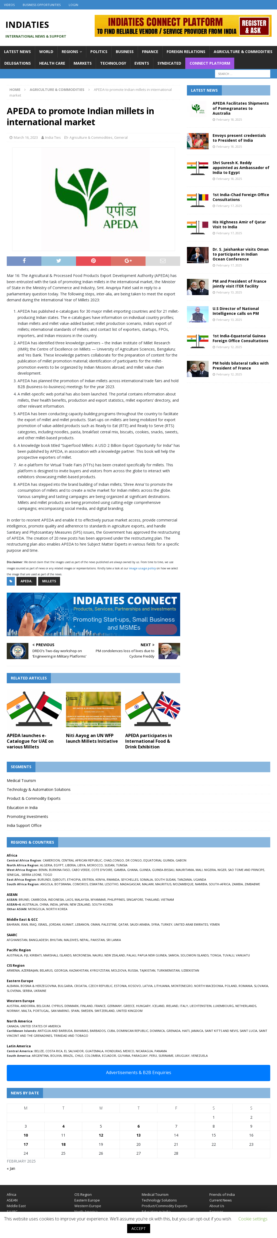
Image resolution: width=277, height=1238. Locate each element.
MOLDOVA (118, 970)
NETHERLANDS (245, 1006)
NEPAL (84, 940)
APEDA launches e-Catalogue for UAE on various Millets (30, 741)
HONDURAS (113, 1051)
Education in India (22, 807)
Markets (83, 63)
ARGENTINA (40, 1056)
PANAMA (160, 1051)
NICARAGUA (144, 1051)
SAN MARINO (60, 1011)
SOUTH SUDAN (165, 879)
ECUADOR (109, 1056)
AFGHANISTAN (17, 940)
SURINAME (166, 1056)
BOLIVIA (56, 1056)
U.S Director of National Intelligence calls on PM (236, 311)
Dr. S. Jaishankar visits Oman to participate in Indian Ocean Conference (241, 254)
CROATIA (80, 986)
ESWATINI (96, 884)
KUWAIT (68, 924)
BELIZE (39, 1051)
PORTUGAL (41, 1011)
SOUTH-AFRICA (219, 884)
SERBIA (27, 991)
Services (216, 1211)
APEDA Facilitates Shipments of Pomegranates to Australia (241, 108)
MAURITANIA (185, 870)
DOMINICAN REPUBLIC (132, 1031)
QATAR (123, 924)
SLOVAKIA (261, 986)
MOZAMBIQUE (183, 884)
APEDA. (26, 581)
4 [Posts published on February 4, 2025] (63, 1126)
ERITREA (88, 879)
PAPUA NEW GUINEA (152, 955)
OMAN (95, 924)
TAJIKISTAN (147, 970)
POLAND (231, 986)
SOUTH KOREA (102, 904)
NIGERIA (210, 870)
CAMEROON (51, 860)
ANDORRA (28, 1006)
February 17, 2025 (229, 206)
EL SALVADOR (74, 1051)
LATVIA (148, 986)
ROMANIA (245, 986)
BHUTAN (56, 940)
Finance (150, 51)
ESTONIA (120, 986)
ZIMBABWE (252, 884)
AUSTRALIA (30, 904)
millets (49, 581)
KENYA (100, 879)
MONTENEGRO (182, 986)
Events (141, 63)
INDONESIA (56, 899)
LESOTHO (111, 884)
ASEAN (12, 894)
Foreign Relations (186, 51)
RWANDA (113, 879)
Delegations (17, 63)
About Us (216, 1205)
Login (73, 5)
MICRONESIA (82, 955)
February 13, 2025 (229, 292)
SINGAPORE (134, 899)
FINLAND (86, 1006)
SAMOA (173, 955)
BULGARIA (65, 986)
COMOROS (80, 884)
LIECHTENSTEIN (201, 1006)
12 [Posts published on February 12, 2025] (101, 1135)
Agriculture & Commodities (243, 51)
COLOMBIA (92, 1056)
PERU (153, 1056)
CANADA (13, 1026)
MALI (199, 870)
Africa (11, 1194)
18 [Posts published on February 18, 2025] (63, 1144)
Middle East (16, 1205)
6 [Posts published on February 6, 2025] (138, 1126)
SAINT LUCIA (248, 1031)
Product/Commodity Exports (164, 1205)
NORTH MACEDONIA (208, 986)
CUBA (111, 1031)
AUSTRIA (13, 1006)
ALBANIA (13, 986)
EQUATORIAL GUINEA (158, 860)
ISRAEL (43, 924)
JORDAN (55, 924)
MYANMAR (98, 899)
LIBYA (81, 865)
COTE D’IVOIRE (101, 870)
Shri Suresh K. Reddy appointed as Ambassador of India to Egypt (241, 167)
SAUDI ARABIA (140, 924)
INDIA (54, 904)
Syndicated (169, 63)
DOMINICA (157, 1031)
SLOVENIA (14, 991)
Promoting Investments (27, 816)
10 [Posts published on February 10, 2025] (26, 1135)
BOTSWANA (62, 884)
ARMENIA (13, 970)
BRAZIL (68, 1056)
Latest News (17, 51)
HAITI (186, 1031)
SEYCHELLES (129, 879)
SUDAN (109, 865)
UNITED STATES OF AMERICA (40, 1026)
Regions (70, 51)
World (46, 51)
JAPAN (64, 904)
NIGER (221, 870)
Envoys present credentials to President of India (239, 138)
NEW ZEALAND (80, 904)
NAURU (98, 955)
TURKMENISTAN (168, 970)
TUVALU (228, 955)
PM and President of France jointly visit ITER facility (239, 284)
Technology (113, 63)
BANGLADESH (38, 940)
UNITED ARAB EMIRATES (191, 924)
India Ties (53, 137)
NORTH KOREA (56, 909)
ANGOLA (46, 884)
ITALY (184, 1006)
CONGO (118, 860)
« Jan (11, 1168)
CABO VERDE (81, 870)
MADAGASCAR (130, 884)
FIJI (26, 955)
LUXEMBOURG (223, 1006)
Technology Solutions (159, 1200)
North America (86, 1211)
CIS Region (83, 1194)
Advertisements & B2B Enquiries (138, 1072)
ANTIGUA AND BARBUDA (55, 1031)
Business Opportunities (42, 5)
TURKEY (166, 924)
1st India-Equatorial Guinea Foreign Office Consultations (240, 338)
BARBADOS (97, 1031)
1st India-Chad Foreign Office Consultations (241, 197)
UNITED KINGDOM (129, 1011)
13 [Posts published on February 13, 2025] (138, 1135)
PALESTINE (109, 924)
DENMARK (71, 1006)
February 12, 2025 (229, 347)
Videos (9, 5)
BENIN (43, 870)
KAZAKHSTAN (78, 970)
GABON (181, 860)
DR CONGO (134, 860)
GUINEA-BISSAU (163, 870)
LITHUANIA (162, 986)
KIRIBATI (36, 955)
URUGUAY (182, 1056)
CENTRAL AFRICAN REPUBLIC (81, 860)
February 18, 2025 (229, 119)
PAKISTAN (98, 940)
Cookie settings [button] (253, 1219)
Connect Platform (210, 63)
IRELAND (172, 1006)
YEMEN (215, 924)
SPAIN (75, 1011)
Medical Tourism (21, 780)
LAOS (69, 899)
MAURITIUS (163, 884)
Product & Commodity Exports (34, 798)
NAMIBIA (201, 884)
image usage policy (142, 568)
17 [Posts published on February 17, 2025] (26, 1144)
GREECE (128, 1006)
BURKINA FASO (59, 870)
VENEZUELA (199, 1056)
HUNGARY (143, 1006)
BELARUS (46, 970)
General (121, 137)
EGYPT (59, 865)
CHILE (79, 1056)
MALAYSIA (82, 899)
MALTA (26, 1011)
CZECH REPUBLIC (100, 986)
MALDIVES (71, 940)
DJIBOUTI (58, 879)
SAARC (12, 1211)
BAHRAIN (13, 924)
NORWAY (13, 1011)
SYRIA (155, 924)
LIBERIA (70, 865)
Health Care (52, 63)
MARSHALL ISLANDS (57, 955)
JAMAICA (197, 1031)
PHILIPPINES (116, 899)
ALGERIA (46, 865)
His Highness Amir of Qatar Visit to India (239, 224)
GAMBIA (120, 870)
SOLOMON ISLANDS (194, 955)
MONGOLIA (36, 909)
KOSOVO (134, 986)
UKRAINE (40, 991)
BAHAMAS (81, 1031)
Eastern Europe (87, 1200)
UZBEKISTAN (190, 970)
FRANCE (99, 1006)
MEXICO (128, 1051)
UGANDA (199, 879)
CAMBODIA (39, 899)
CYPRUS (57, 1006)
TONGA (215, 955)
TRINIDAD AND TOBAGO (71, 1036)
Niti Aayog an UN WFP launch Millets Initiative (92, 738)
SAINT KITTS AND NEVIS (221, 1031)
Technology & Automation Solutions (39, 789)
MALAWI (148, 884)
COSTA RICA (53, 1051)
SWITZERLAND (104, 1011)
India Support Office (24, 825)
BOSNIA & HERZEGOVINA (38, 986)
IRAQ (33, 924)
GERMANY (114, 1006)
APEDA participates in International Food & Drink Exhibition (148, 741)
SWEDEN (87, 1011)
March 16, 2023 (26, 137)
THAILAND (152, 899)
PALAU (131, 955)
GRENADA (173, 1031)
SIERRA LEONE (31, 875)
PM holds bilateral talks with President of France (241, 366)
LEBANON (82, 924)
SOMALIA (146, 879)
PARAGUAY (140, 1056)
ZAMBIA (237, 884)
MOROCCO (95, 865)
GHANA (132, 870)
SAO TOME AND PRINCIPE (246, 870)
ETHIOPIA (74, 879)
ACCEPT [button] (138, 1228)
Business (125, 51)
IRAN (24, 924)
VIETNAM (167, 899)
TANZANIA (184, 879)
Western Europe (87, 1205)
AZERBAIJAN (29, 970)
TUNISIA (121, 865)
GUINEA (144, 870)
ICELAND (158, 1006)
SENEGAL (13, 875)
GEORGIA (61, 970)
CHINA (43, 904)
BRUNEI (24, 899)
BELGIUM (43, 1006)
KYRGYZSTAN (100, 970)
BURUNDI (44, 879)
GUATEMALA (94, 1051)
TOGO (47, 875)
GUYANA (124, 1056)
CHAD (108, 860)
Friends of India (222, 1194)
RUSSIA (133, 970)
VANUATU (243, 955)
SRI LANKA (113, 940)
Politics (98, 51)
